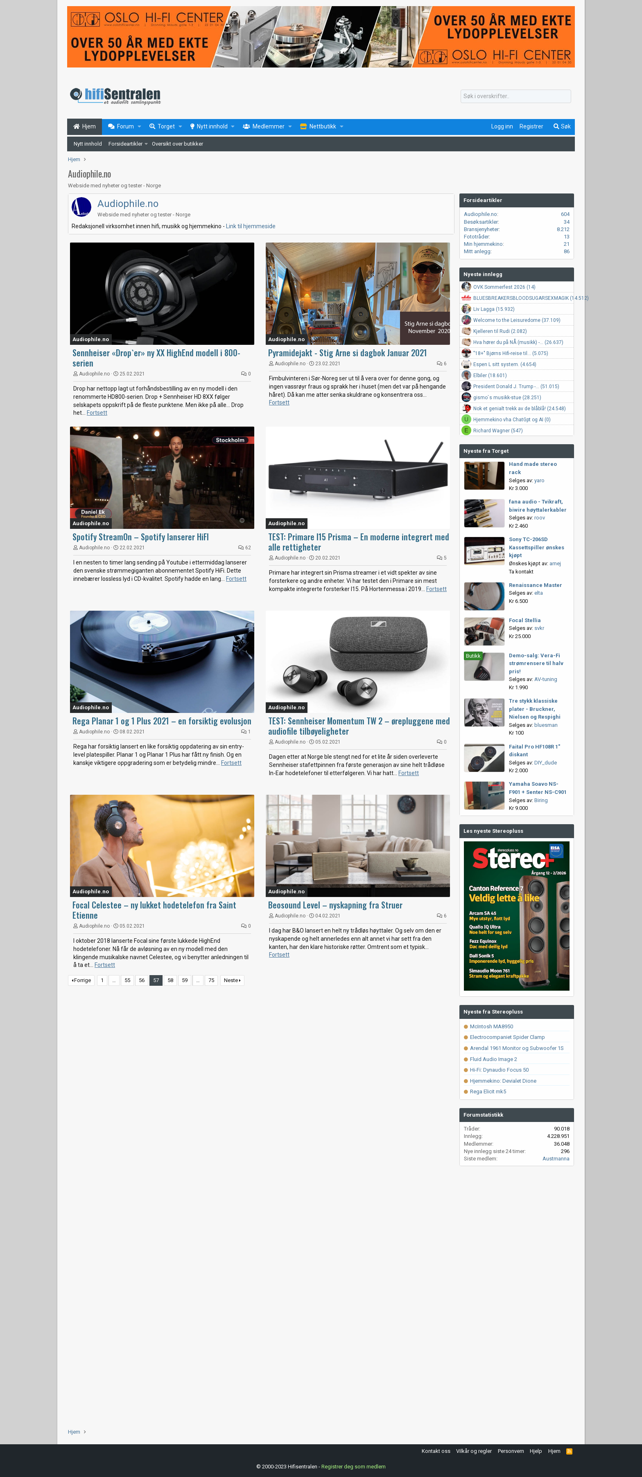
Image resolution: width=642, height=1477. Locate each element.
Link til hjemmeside (251, 226)
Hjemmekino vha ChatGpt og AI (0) (512, 420)
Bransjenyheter (481, 229)
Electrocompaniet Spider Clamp (504, 1037)
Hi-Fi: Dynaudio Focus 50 (496, 1070)
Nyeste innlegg (482, 274)
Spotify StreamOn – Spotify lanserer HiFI (140, 537)
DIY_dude (545, 763)
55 (127, 980)
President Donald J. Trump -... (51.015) (516, 386)
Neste (231, 980)
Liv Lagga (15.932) (494, 309)
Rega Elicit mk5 (485, 1091)
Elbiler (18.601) (490, 375)
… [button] (114, 980)
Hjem (554, 1451)
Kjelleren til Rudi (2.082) (500, 331)
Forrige (82, 980)
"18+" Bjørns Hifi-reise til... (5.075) (510, 353)
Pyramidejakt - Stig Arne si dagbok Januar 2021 (347, 352)
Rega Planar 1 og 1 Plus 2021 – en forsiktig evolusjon (161, 721)
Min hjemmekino (483, 244)
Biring (541, 800)
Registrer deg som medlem (353, 1467)
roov (539, 518)
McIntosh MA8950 (488, 1026)
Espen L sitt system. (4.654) (504, 364)
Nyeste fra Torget (486, 451)
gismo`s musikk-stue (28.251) (507, 397)
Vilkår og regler (474, 1451)
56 (142, 980)
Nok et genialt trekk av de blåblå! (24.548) (519, 408)
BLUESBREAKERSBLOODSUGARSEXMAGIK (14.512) (531, 298)
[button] (139, 127)
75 (211, 980)
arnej (555, 563)
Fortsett (97, 412)
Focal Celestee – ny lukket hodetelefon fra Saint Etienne (154, 910)
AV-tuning (545, 679)
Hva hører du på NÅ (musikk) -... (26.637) (518, 342)
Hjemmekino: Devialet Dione (500, 1081)
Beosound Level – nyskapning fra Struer (335, 905)
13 (567, 237)
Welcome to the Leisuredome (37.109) (517, 320)
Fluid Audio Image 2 (490, 1059)
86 (567, 251)
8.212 (563, 229)
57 (156, 980)
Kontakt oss (436, 1451)
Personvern (511, 1451)
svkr (539, 628)
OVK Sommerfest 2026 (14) (504, 287)
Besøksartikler (481, 222)
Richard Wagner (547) (498, 431)
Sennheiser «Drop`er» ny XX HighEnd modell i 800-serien (156, 357)
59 (185, 980)
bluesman (546, 725)
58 (170, 980)
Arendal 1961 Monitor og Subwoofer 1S (514, 1048)
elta (538, 593)
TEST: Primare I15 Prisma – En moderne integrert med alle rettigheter (358, 542)
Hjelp (536, 1451)
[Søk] (516, 96)
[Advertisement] (261, 1056)
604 (565, 214)
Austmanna (556, 1159)
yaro (539, 480)
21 (567, 244)
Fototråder (476, 237)
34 (567, 222)
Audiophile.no (127, 203)
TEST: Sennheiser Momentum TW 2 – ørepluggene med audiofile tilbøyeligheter (359, 726)
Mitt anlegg (477, 251)
